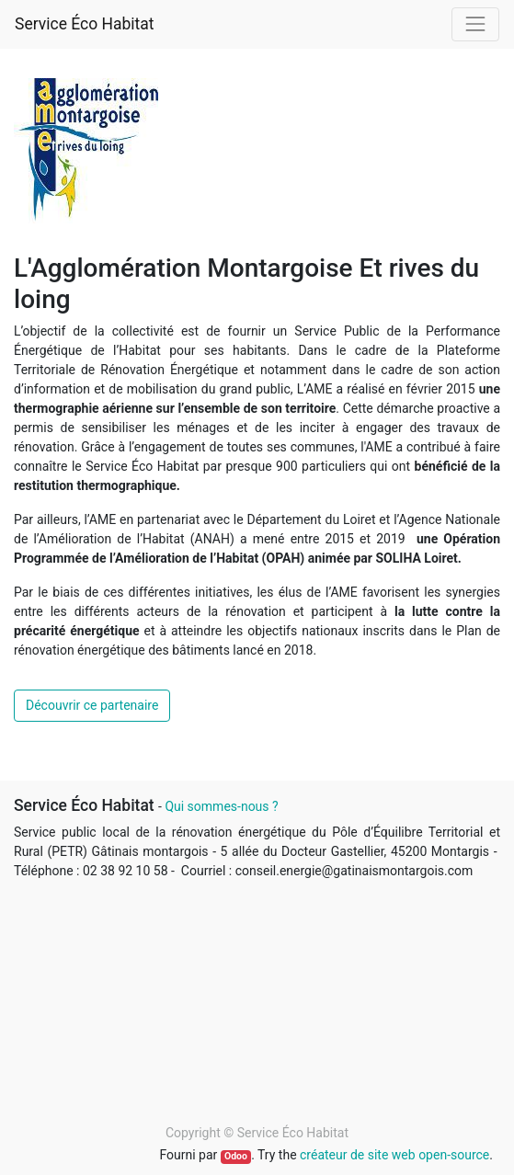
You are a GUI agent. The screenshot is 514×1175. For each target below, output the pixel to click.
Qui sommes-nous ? (221, 806)
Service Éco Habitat (84, 24)
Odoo (235, 1156)
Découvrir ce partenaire (92, 705)
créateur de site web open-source (394, 1154)
